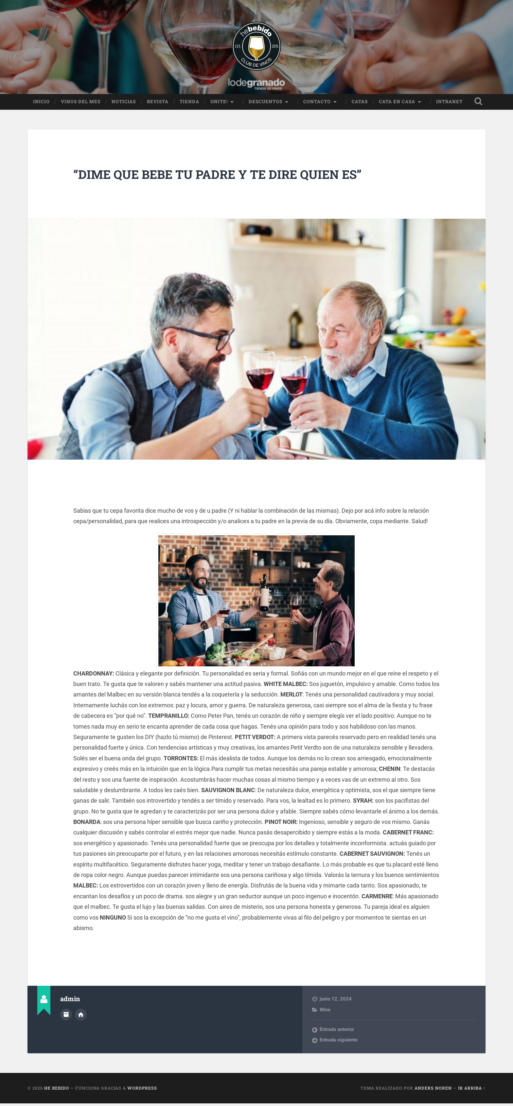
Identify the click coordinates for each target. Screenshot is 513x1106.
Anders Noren (433, 1090)
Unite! (219, 104)
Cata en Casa (397, 104)
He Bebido (56, 1090)
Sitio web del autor (81, 1016)
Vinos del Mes (80, 104)
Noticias (124, 104)
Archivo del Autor (66, 1016)
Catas (360, 104)
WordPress (142, 1090)
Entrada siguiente (339, 1042)
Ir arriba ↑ (472, 1090)
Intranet (449, 104)
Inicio (41, 104)
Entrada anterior (337, 1032)
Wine (325, 1012)
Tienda (189, 104)
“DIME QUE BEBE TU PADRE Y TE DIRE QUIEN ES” (233, 176)
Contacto (317, 104)
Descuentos (265, 104)
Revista (157, 104)
